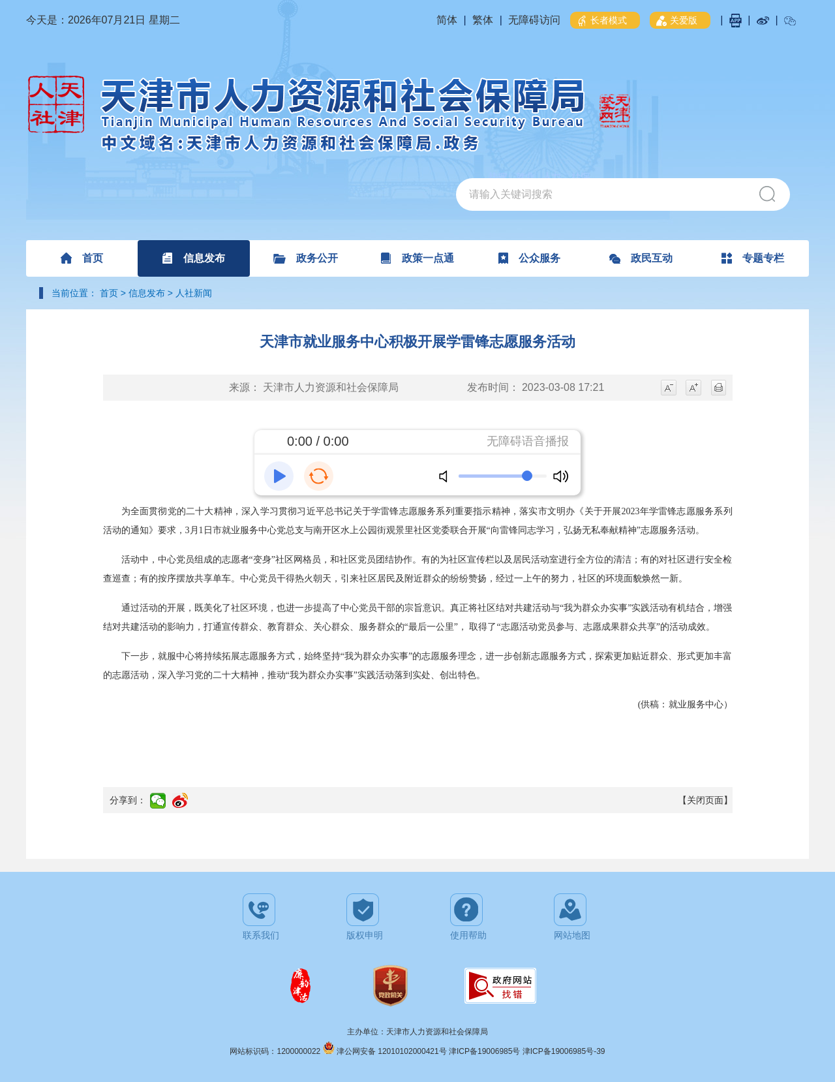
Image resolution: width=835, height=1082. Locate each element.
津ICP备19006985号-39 (564, 1051)
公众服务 (529, 258)
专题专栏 (752, 258)
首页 (82, 258)
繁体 (482, 19)
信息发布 (193, 258)
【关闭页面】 (705, 800)
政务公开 (305, 258)
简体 (446, 19)
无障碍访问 (534, 19)
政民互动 (641, 258)
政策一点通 (417, 258)
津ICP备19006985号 (486, 1051)
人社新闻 (193, 293)
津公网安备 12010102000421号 (393, 1051)
